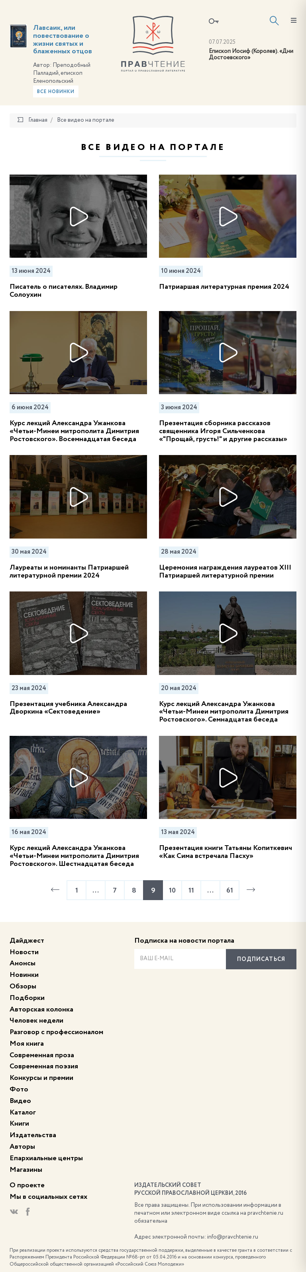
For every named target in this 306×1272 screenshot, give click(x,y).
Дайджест (27, 940)
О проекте (27, 1185)
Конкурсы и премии (41, 1077)
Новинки (24, 974)
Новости (24, 952)
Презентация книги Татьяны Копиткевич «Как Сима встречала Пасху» (225, 852)
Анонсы (22, 963)
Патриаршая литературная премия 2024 (224, 286)
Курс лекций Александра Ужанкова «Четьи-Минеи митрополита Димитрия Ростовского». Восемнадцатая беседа (74, 431)
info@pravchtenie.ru (232, 1237)
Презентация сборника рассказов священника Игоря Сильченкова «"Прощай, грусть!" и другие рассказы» (223, 431)
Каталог (23, 1112)
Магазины (26, 1169)
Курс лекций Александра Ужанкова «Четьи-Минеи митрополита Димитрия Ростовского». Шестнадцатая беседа (74, 855)
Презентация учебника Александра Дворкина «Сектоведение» (68, 708)
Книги (19, 1123)
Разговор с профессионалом (56, 1032)
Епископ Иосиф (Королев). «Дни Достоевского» (251, 55)
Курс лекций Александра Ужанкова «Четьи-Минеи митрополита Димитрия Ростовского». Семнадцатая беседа (223, 712)
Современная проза (42, 1055)
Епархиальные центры (46, 1158)
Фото (19, 1089)
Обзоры (23, 986)
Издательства (33, 1135)
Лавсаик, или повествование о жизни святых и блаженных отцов (62, 39)
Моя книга (27, 1043)
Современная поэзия (44, 1066)
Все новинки (56, 91)
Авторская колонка (41, 1009)
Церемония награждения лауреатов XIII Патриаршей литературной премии (225, 571)
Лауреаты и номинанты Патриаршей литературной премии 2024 (69, 571)
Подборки (27, 998)
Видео (20, 1101)
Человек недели (36, 1020)
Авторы (22, 1146)
